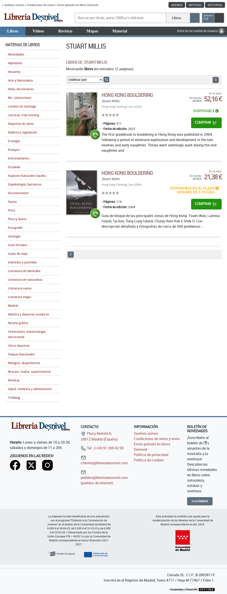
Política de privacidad (151, 454)
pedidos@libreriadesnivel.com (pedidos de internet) (104, 477)
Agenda (176, 5)
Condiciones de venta (40, 5)
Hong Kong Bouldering (127, 94)
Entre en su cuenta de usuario (200, 31)
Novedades (16, 54)
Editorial (215, 5)
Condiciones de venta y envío (157, 438)
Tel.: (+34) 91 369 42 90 (102, 448)
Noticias (195, 5)
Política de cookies (149, 460)
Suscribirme (200, 501)
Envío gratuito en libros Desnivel (77, 5)
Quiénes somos (14, 5)
